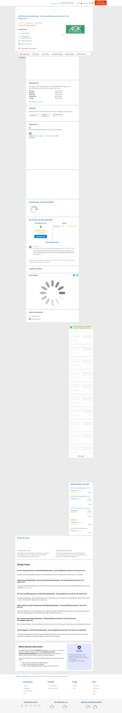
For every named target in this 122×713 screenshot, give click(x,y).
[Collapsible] (90, 570)
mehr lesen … (37, 254)
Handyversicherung (23, 550)
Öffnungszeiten (24, 54)
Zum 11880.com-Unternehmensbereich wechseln (62, 3)
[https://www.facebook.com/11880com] (22, 706)
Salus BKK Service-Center (78, 528)
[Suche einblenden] (79, 3)
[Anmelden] (85, 3)
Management (27, 688)
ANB (94, 693)
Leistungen (35, 54)
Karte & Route (81, 54)
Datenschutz (96, 688)
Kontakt (22, 58)
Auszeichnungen (57, 54)
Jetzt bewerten (40, 236)
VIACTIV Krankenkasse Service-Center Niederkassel (81, 508)
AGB (94, 691)
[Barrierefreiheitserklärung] (90, 3)
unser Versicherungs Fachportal (52, 248)
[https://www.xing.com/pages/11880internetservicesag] (34, 706)
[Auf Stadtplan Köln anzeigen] (77, 275)
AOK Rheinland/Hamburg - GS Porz (81, 488)
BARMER (73, 520)
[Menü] (93, 3)
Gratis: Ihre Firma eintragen (101, 3)
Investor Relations (28, 691)
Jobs (25, 693)
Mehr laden (81, 456)
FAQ (74, 688)
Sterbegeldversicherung (64, 550)
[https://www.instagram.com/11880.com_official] (30, 706)
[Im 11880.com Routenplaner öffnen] (74, 274)
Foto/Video (45, 54)
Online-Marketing (53, 685)
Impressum (96, 685)
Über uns (26, 685)
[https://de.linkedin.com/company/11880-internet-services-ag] (39, 706)
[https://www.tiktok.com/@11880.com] (26, 706)
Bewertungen (69, 54)
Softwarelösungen (53, 688)
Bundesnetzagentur (53, 650)
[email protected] (27, 587)
